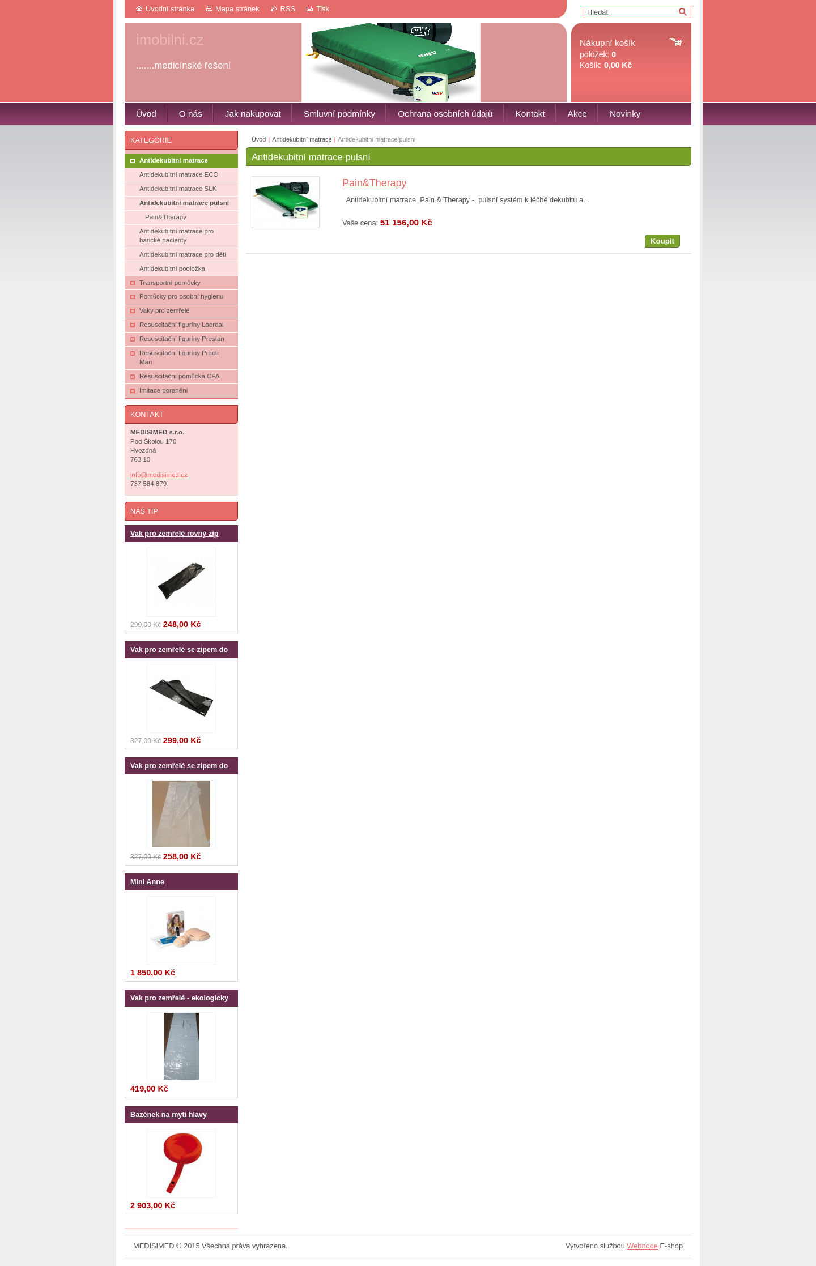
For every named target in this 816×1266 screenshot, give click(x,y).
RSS (287, 9)
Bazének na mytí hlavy (168, 1115)
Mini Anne (147, 882)
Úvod (259, 139)
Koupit (662, 241)
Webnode (642, 1246)
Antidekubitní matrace (302, 139)
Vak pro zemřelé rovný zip (174, 534)
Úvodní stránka (170, 9)
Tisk (322, 9)
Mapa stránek (237, 9)
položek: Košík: (607, 54)
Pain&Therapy (374, 183)
